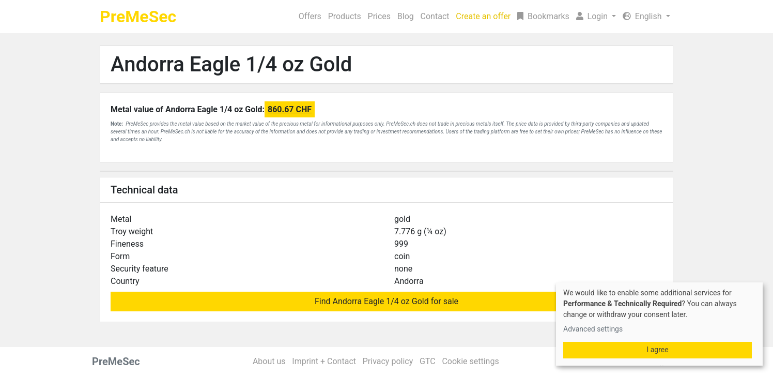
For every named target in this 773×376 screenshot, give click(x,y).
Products (344, 16)
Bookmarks (543, 16)
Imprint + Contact (324, 361)
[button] (595, 16)
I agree (657, 349)
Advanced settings (593, 329)
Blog (405, 16)
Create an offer (483, 16)
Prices (379, 16)
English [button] (643, 16)
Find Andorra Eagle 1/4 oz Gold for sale (386, 301)
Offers (310, 16)
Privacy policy (388, 361)
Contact (435, 16)
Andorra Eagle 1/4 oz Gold (231, 64)
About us (269, 361)
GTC (428, 361)
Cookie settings (470, 361)
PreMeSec (138, 16)
